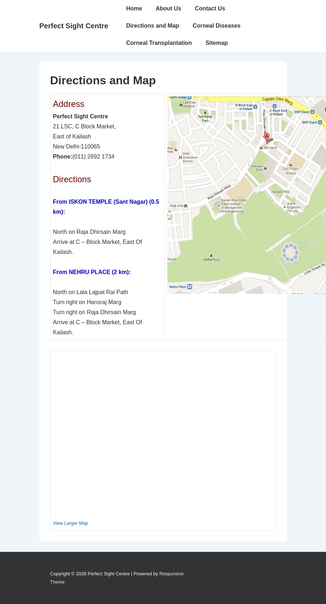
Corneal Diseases (216, 26)
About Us (168, 8)
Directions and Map (152, 26)
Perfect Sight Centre (73, 26)
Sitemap (216, 43)
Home (134, 8)
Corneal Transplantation (159, 43)
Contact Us (210, 8)
